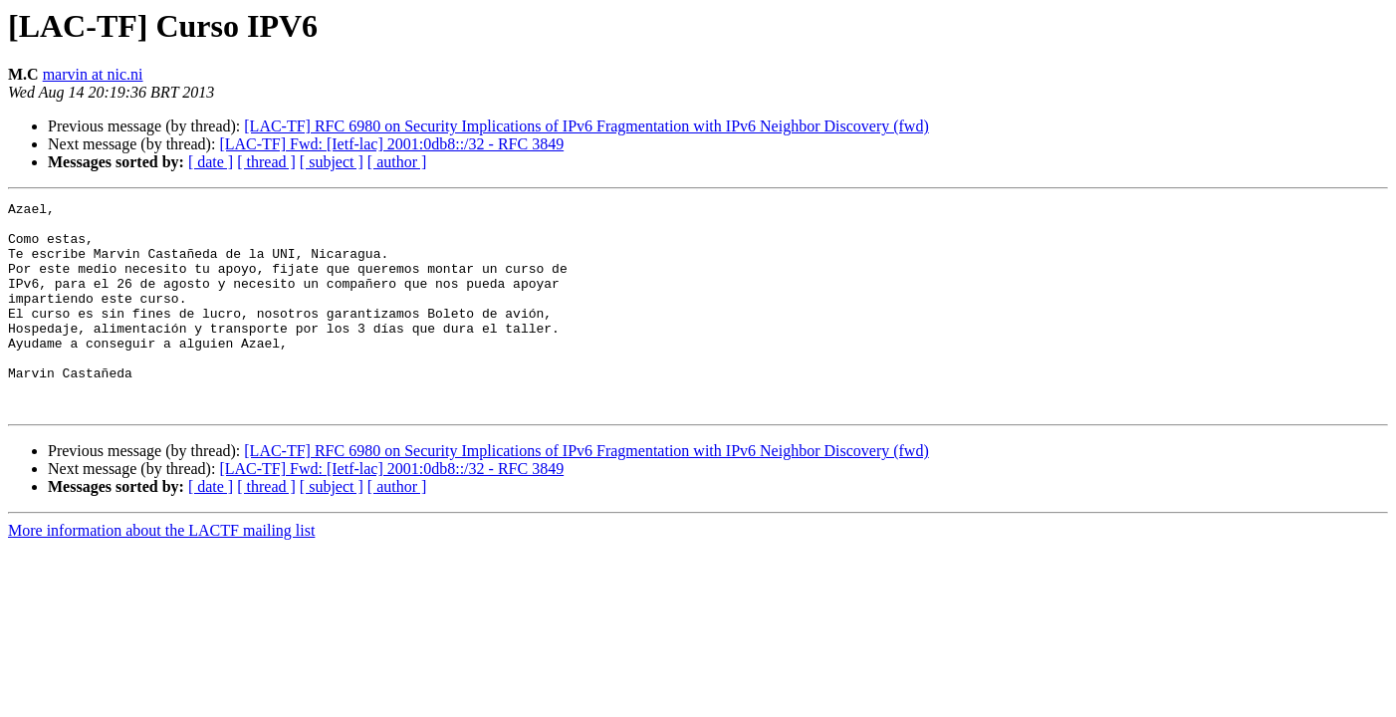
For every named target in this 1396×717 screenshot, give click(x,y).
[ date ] (210, 161)
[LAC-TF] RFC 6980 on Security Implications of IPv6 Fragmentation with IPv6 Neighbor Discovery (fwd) (586, 126)
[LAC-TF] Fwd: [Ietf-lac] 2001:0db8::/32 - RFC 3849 (391, 143)
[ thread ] (266, 161)
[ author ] (397, 161)
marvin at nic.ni (93, 74)
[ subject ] (331, 161)
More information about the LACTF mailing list (161, 572)
